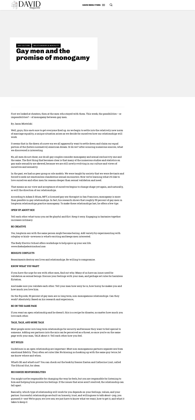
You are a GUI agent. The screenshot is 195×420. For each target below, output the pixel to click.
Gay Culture (23, 46)
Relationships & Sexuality (46, 46)
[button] (110, 4)
